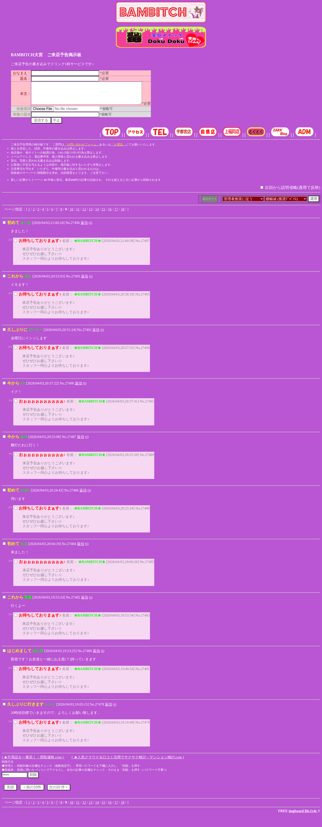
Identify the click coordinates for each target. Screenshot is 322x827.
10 (71, 213)
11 (77, 213)
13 (90, 213)
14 (97, 213)
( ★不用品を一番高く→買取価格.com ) (33, 761)
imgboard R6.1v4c (303, 815)
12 (84, 213)
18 (122, 213)
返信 (84, 227)
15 (103, 213)
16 (110, 213)
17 (116, 213)
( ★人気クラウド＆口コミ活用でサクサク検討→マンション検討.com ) (128, 761)
